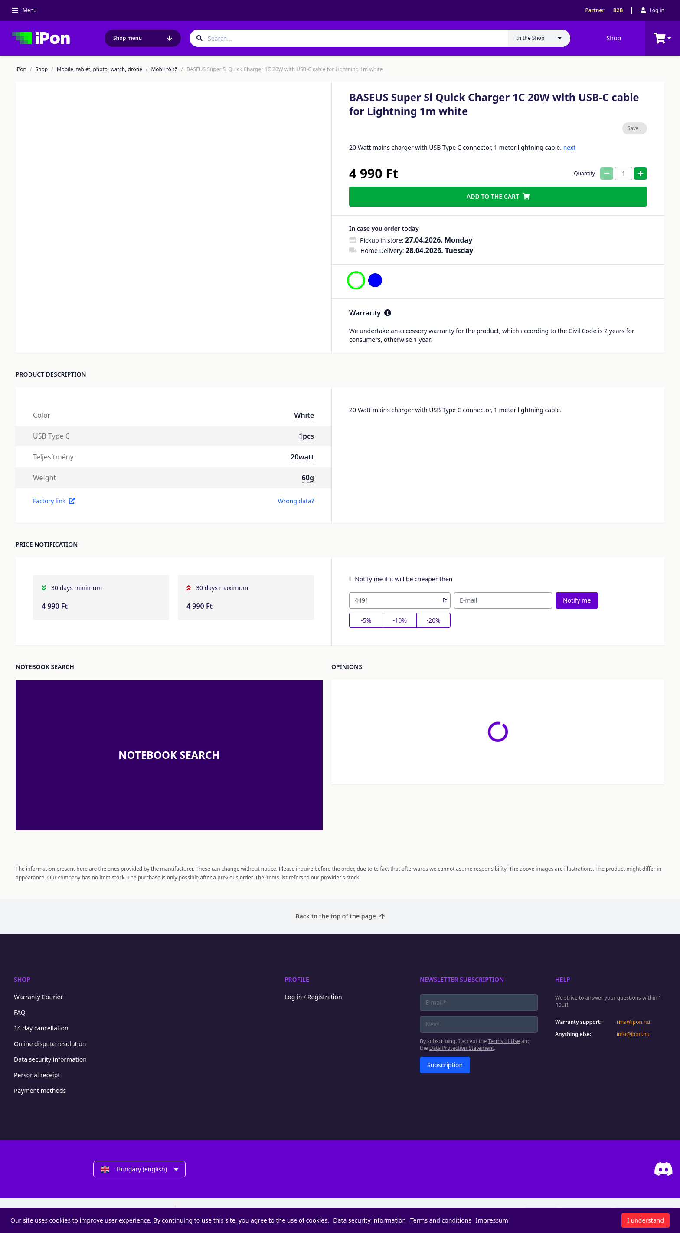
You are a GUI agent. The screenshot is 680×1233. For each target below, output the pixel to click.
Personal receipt (37, 1075)
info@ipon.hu (633, 1034)
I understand (645, 1220)
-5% (366, 620)
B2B (618, 10)
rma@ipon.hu (633, 1022)
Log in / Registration (313, 997)
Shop (614, 38)
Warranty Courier (38, 997)
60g (308, 477)
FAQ (20, 1012)
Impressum (492, 1220)
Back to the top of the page (339, 916)
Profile (296, 979)
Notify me (577, 600)
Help (562, 979)
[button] (76, 327)
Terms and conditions (440, 1220)
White (304, 415)
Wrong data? (296, 501)
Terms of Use (504, 1041)
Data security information (50, 1059)
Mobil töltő (164, 69)
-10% (400, 620)
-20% (434, 620)
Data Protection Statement (461, 1048)
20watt (302, 457)
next (569, 147)
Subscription (445, 1065)
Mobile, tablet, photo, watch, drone (99, 69)
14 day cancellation (41, 1028)
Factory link (54, 501)
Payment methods (40, 1090)
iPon (21, 69)
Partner (594, 10)
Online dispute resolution (50, 1044)
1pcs (306, 436)
